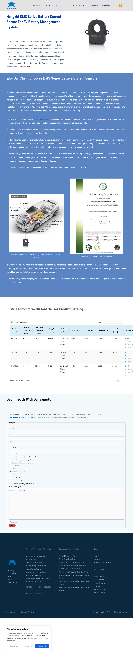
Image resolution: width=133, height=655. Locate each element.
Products (37, 5)
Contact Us (94, 5)
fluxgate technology (50, 41)
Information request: (17, 472)
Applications (51, 5)
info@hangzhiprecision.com (21, 417)
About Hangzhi (79, 5)
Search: (99, 322)
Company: (13, 447)
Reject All (28, 646)
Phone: (12, 435)
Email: (12, 441)
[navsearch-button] (120, 5)
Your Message (15, 487)
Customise (14, 646)
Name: (12, 429)
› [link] (121, 380)
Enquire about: (14, 454)
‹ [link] (114, 380)
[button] (19, 330)
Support (65, 5)
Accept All (42, 646)
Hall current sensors (42, 119)
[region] (27, 638)
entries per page (22, 322)
